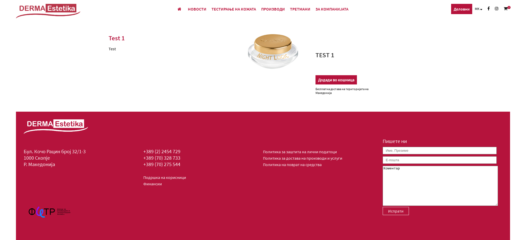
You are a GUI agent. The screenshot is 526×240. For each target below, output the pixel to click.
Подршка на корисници (164, 177)
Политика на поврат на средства (292, 164)
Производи (273, 9)
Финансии (152, 183)
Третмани (300, 9)
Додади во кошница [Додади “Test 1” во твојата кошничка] (336, 79)
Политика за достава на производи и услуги (302, 158)
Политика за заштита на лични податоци (300, 151)
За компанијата (331, 9)
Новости (197, 9)
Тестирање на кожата (234, 9)
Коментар (440, 186)
